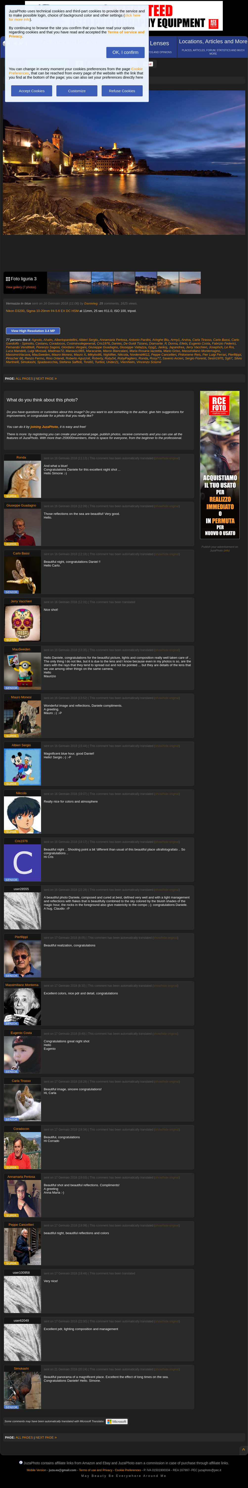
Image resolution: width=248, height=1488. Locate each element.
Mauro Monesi (62, 354)
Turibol (99, 362)
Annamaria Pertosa (113, 340)
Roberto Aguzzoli (78, 358)
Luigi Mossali (36, 351)
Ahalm (48, 340)
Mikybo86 (95, 354)
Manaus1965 (75, 351)
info (227, 550)
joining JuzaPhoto (44, 427)
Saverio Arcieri (172, 358)
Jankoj (162, 347)
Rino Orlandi (55, 358)
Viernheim (127, 362)
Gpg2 (152, 347)
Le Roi (229, 347)
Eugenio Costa (199, 343)
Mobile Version (36, 1470)
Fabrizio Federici (224, 343)
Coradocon (57, 343)
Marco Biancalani (115, 351)
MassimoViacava (18, 354)
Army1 (175, 340)
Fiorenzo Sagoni (48, 347)
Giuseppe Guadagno (103, 347)
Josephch (216, 347)
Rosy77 (155, 358)
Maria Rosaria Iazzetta (145, 351)
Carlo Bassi (221, 340)
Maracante (93, 351)
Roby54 (110, 358)
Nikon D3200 (15, 311)
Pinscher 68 (14, 358)
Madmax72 (56, 351)
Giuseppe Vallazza (133, 347)
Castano (41, 343)
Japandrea (176, 347)
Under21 (112, 362)
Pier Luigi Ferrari (214, 354)
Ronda (143, 358)
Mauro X (80, 354)
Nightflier (109, 354)
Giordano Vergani (73, 347)
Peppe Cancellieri (163, 354)
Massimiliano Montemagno (201, 351)
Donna (173, 343)
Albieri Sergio (88, 340)
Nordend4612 (139, 354)
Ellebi (183, 343)
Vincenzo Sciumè (148, 362)
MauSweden (41, 354)
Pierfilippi (234, 354)
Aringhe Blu (160, 340)
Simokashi (28, 362)
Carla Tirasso (201, 340)
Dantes (117, 343)
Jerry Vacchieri (196, 347)
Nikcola (122, 354)
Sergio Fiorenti (195, 358)
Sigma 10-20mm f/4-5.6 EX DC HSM (52, 311)
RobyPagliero (127, 358)
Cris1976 (103, 343)
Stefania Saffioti (70, 362)
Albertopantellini (65, 340)
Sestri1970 (215, 358)
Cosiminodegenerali (81, 343)
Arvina (186, 340)
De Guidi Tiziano (135, 343)
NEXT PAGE (46, 378)
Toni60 (88, 362)
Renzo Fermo (34, 358)
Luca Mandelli (16, 351)
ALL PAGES (24, 378)
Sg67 (228, 358)
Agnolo (37, 340)
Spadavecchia (47, 362)
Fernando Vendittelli (20, 347)
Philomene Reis (189, 354)
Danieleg (91, 303)
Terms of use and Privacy (95, 1470)
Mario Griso (171, 351)
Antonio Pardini (140, 340)
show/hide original (167, 458)
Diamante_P (157, 343)
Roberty (97, 358)
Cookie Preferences (128, 1470)
